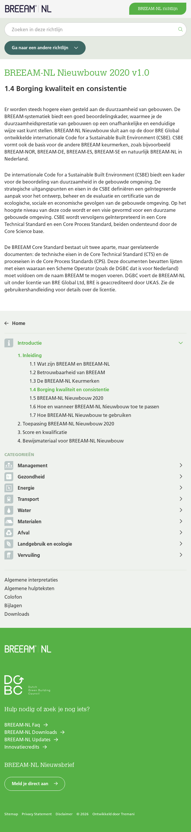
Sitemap (11, 814)
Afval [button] (16, 533)
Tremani (127, 814)
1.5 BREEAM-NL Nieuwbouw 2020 (66, 398)
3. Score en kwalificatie (42, 432)
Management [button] (25, 466)
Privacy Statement (37, 814)
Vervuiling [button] (22, 555)
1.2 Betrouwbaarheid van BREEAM (67, 372)
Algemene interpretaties (31, 580)
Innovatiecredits (21, 747)
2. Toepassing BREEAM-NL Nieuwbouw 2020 (66, 424)
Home (18, 323)
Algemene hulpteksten (29, 588)
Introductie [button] (30, 343)
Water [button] (17, 511)
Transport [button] (21, 500)
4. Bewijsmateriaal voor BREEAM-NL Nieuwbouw (71, 441)
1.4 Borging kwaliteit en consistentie (69, 389)
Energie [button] (19, 488)
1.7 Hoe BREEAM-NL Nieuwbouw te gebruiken (80, 415)
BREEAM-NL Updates (27, 739)
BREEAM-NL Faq (22, 725)
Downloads (16, 614)
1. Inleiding (30, 355)
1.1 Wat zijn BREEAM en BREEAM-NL (69, 364)
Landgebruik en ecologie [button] (38, 544)
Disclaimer (64, 814)
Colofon (13, 597)
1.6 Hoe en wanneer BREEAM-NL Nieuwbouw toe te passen (94, 407)
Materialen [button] (22, 522)
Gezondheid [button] (24, 477)
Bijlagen (13, 605)
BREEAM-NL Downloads (30, 732)
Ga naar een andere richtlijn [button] (40, 47)
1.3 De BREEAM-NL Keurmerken (64, 381)
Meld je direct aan (30, 783)
